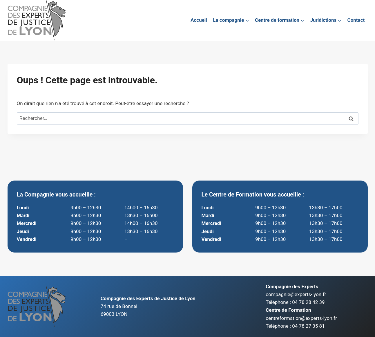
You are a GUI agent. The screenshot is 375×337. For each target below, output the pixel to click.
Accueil (199, 20)
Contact (356, 20)
